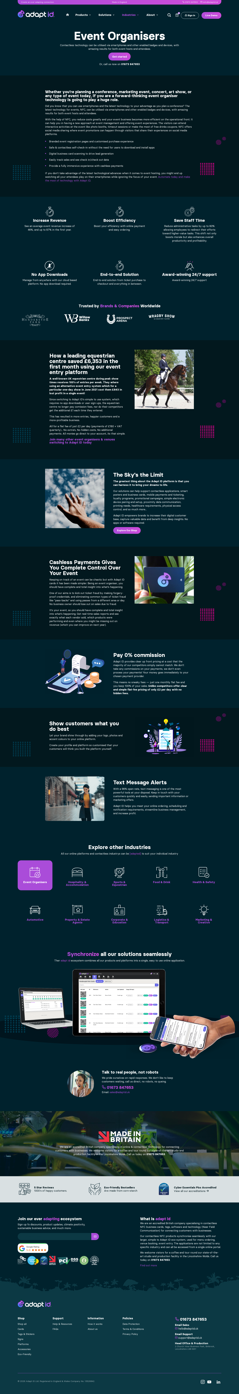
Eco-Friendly (24, 1354)
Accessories (24, 1349)
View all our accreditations (191, 1191)
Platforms (23, 1344)
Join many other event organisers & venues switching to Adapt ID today (82, 441)
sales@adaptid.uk (120, 1092)
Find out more (148, 1265)
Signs (20, 1339)
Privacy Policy (130, 1334)
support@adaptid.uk (188, 1337)
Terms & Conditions (133, 1329)
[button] (95, 1236)
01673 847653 (190, 2)
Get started (119, 56)
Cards (21, 1329)
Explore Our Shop (127, 530)
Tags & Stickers (26, 1334)
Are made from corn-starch (120, 1190)
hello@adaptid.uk (209, 2)
